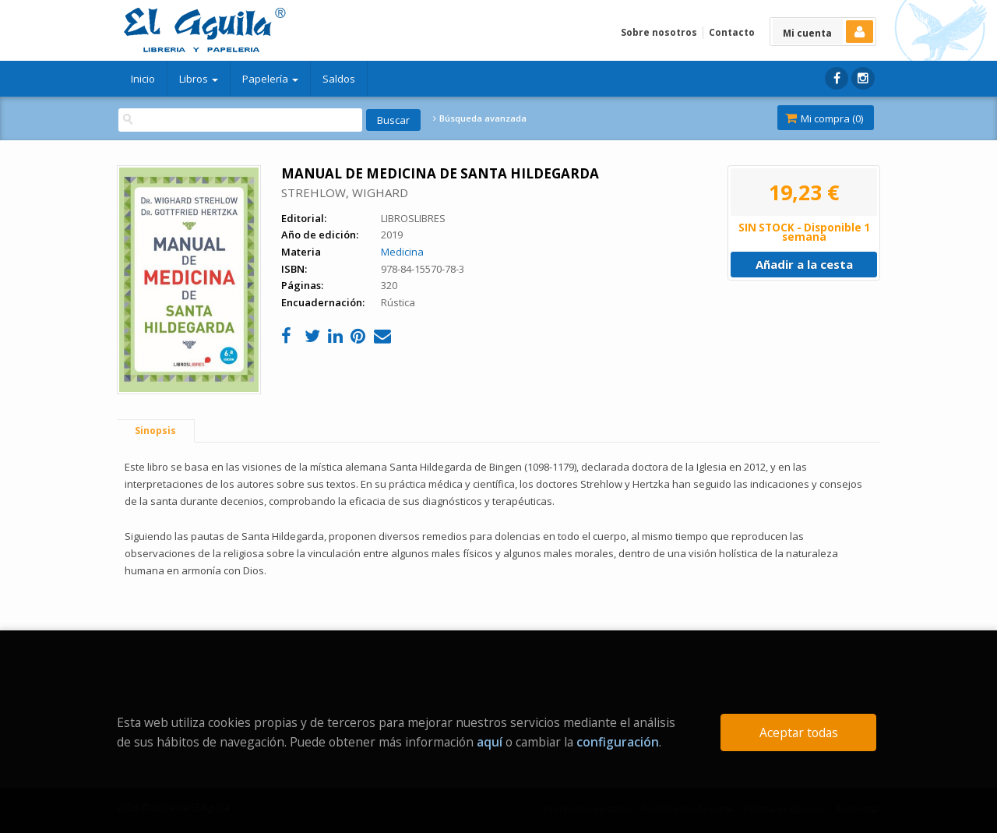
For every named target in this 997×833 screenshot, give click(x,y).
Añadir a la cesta (804, 264)
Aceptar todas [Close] (798, 732)
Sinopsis (155, 430)
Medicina (402, 252)
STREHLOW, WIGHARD (344, 192)
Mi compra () (824, 118)
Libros (198, 79)
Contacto (732, 32)
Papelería (270, 79)
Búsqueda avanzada (480, 118)
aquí (489, 741)
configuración (617, 741)
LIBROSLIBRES (413, 218)
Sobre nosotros (659, 32)
